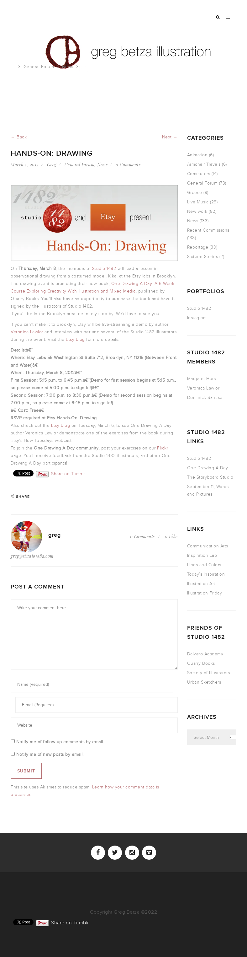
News (67, 66)
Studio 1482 (104, 268)
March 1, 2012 (25, 165)
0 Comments (128, 165)
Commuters (198, 173)
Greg (51, 165)
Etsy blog (75, 339)
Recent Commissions (208, 230)
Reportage (197, 247)
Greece (194, 192)
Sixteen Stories (202, 256)
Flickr (162, 448)
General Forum (39, 66)
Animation (197, 155)
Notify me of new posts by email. (50, 754)
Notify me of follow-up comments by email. (60, 742)
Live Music (198, 202)
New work (197, 211)
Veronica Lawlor (27, 332)
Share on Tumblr (68, 473)
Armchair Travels (204, 164)
